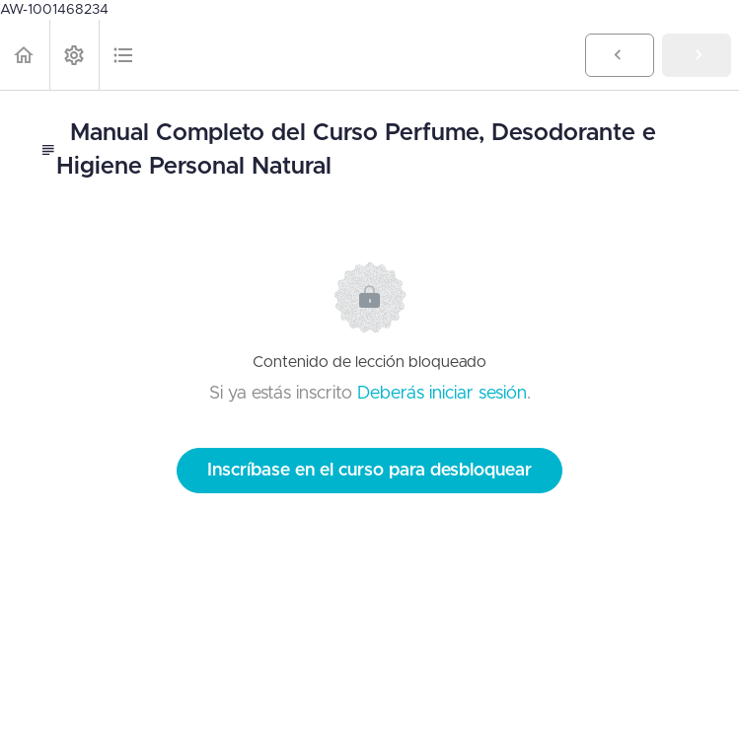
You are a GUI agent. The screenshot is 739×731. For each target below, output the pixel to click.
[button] (24, 55)
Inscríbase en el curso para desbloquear (369, 470)
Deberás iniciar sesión (442, 393)
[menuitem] (74, 55)
